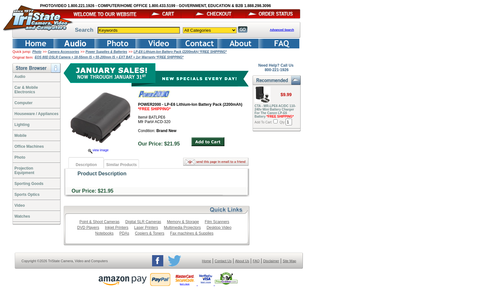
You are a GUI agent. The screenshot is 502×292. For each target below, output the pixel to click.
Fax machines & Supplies (191, 233)
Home (206, 261)
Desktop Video (218, 227)
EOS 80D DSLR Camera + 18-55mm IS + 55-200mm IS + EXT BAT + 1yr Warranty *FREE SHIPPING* (109, 57)
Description (86, 165)
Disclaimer (271, 261)
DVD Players (88, 227)
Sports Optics (27, 194)
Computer (23, 103)
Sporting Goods (29, 183)
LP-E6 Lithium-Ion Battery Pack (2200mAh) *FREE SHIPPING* (180, 52)
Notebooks (104, 233)
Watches (22, 216)
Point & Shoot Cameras (99, 222)
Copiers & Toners (149, 233)
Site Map (289, 261)
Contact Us (223, 261)
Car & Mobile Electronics (26, 89)
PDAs (124, 233)
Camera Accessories (63, 52)
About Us (242, 261)
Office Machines (29, 146)
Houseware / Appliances (36, 114)
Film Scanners (217, 222)
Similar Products (121, 165)
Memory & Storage (183, 222)
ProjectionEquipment (24, 170)
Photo (36, 52)
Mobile (20, 135)
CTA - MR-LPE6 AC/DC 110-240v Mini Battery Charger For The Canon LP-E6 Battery (275, 111)
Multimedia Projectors (182, 227)
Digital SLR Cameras (143, 222)
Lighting (21, 124)
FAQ (256, 261)
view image (98, 150)
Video (19, 205)
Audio (19, 76)
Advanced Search (282, 29)
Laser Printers (146, 227)
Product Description (101, 173)
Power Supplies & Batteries (106, 52)
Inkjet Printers (116, 227)
